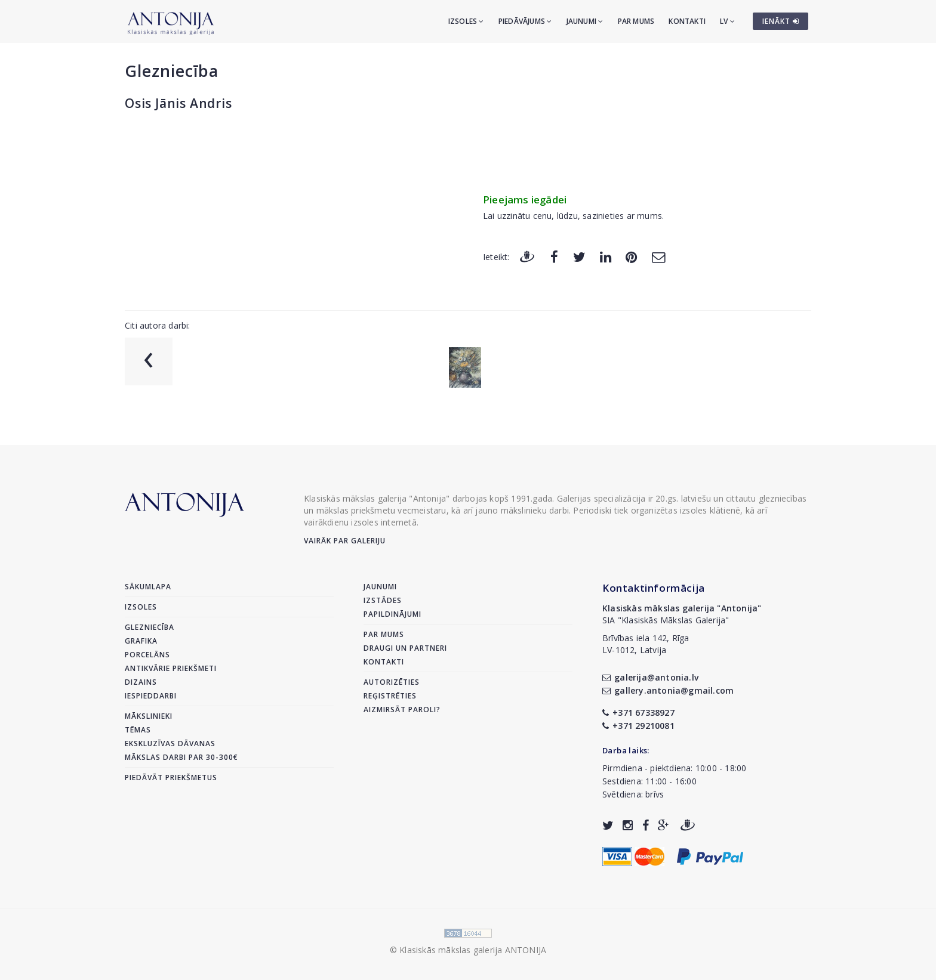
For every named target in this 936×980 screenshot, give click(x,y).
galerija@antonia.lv (650, 677)
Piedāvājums (525, 21)
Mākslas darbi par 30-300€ (181, 757)
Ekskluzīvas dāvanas (170, 743)
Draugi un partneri (405, 648)
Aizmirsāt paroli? (402, 709)
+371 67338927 (638, 712)
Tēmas (138, 730)
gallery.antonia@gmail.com (668, 690)
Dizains (141, 682)
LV (727, 21)
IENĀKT (780, 21)
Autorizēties (392, 682)
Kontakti (687, 21)
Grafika (141, 641)
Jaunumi (585, 21)
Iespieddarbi (151, 696)
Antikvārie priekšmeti (171, 668)
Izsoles (466, 21)
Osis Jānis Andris (178, 103)
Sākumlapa (148, 587)
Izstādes (383, 600)
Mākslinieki (149, 716)
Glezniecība (171, 71)
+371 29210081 (638, 725)
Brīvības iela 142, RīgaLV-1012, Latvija (645, 644)
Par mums (636, 21)
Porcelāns (147, 655)
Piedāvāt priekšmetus (171, 777)
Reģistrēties (390, 696)
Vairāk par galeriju (345, 541)
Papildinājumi (392, 614)
